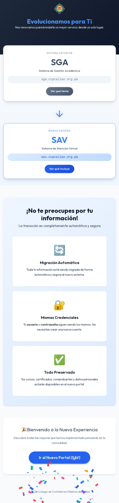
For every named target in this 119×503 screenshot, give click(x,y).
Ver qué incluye (59, 168)
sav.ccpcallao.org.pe (59, 157)
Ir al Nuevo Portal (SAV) (59, 458)
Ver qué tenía (60, 91)
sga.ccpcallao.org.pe (59, 79)
